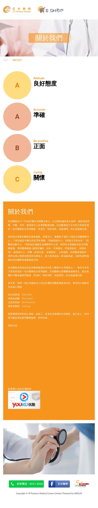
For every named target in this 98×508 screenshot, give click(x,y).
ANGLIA (78, 493)
